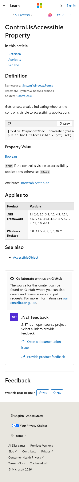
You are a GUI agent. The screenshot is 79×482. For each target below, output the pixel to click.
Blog (11, 451)
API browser (22, 15)
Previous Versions (41, 445)
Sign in (71, 5)
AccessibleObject (25, 257)
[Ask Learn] (50, 15)
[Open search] (61, 5)
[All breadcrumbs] (8, 15)
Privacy (46, 451)
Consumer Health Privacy (24, 457)
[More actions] (70, 15)
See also (13, 65)
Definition (14, 54)
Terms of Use (16, 463)
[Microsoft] (39, 5)
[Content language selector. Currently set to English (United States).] (27, 415)
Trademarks (37, 463)
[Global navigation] (4, 5)
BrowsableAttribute (35, 182)
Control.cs (22, 96)
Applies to (14, 59)
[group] (39, 133)
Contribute (29, 451)
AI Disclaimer (16, 445)
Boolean (11, 156)
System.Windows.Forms (37, 85)
